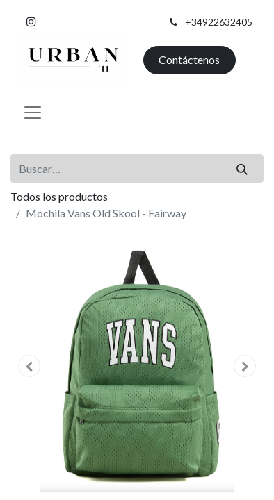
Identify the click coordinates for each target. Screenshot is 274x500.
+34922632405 (218, 22)
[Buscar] (242, 168)
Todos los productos (59, 196)
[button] (29, 366)
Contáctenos (189, 59)
